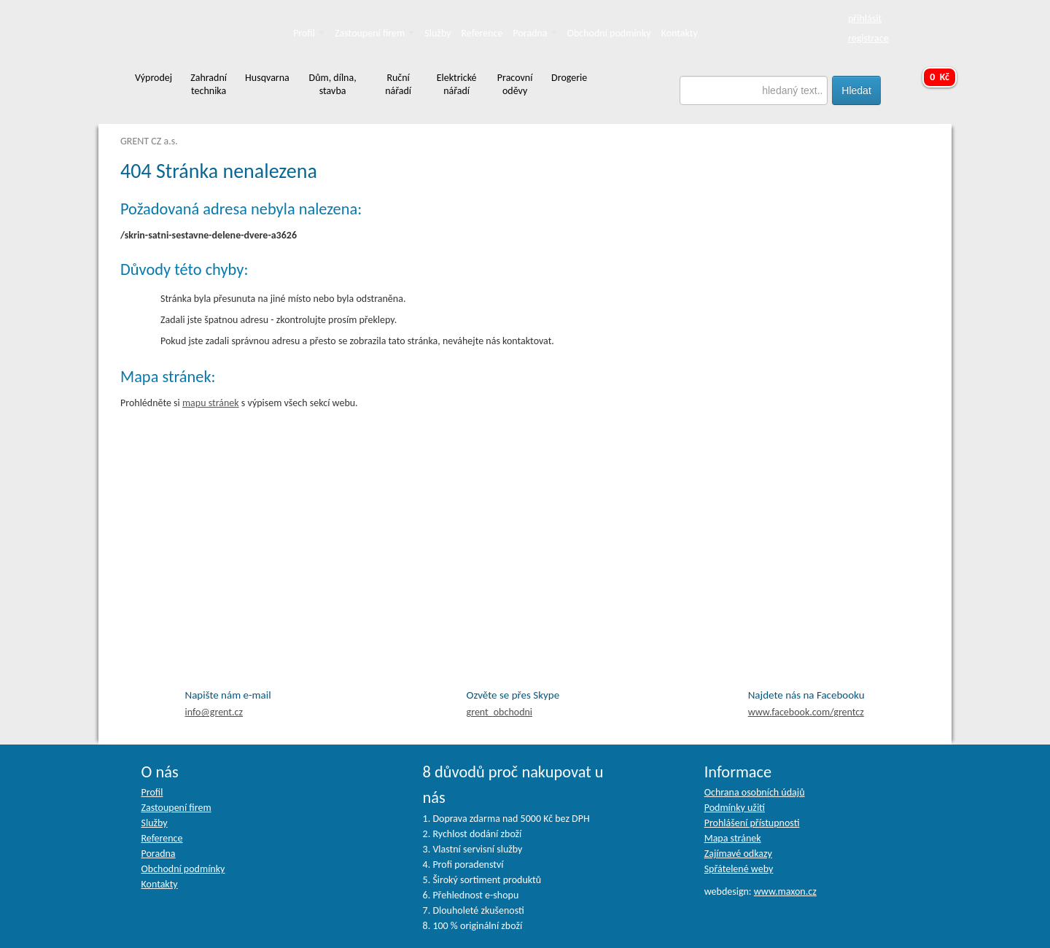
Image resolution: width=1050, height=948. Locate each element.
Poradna (535, 33)
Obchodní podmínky (609, 33)
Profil (308, 33)
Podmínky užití (734, 807)
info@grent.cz (214, 712)
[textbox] (754, 90)
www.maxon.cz (785, 891)
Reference (482, 33)
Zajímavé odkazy (738, 853)
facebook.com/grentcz (806, 712)
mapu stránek (210, 403)
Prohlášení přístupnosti (752, 823)
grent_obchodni (499, 712)
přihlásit (865, 18)
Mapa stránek (732, 838)
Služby (437, 33)
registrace (868, 38)
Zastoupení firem (374, 33)
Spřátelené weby (739, 869)
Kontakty (679, 33)
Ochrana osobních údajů (754, 792)
